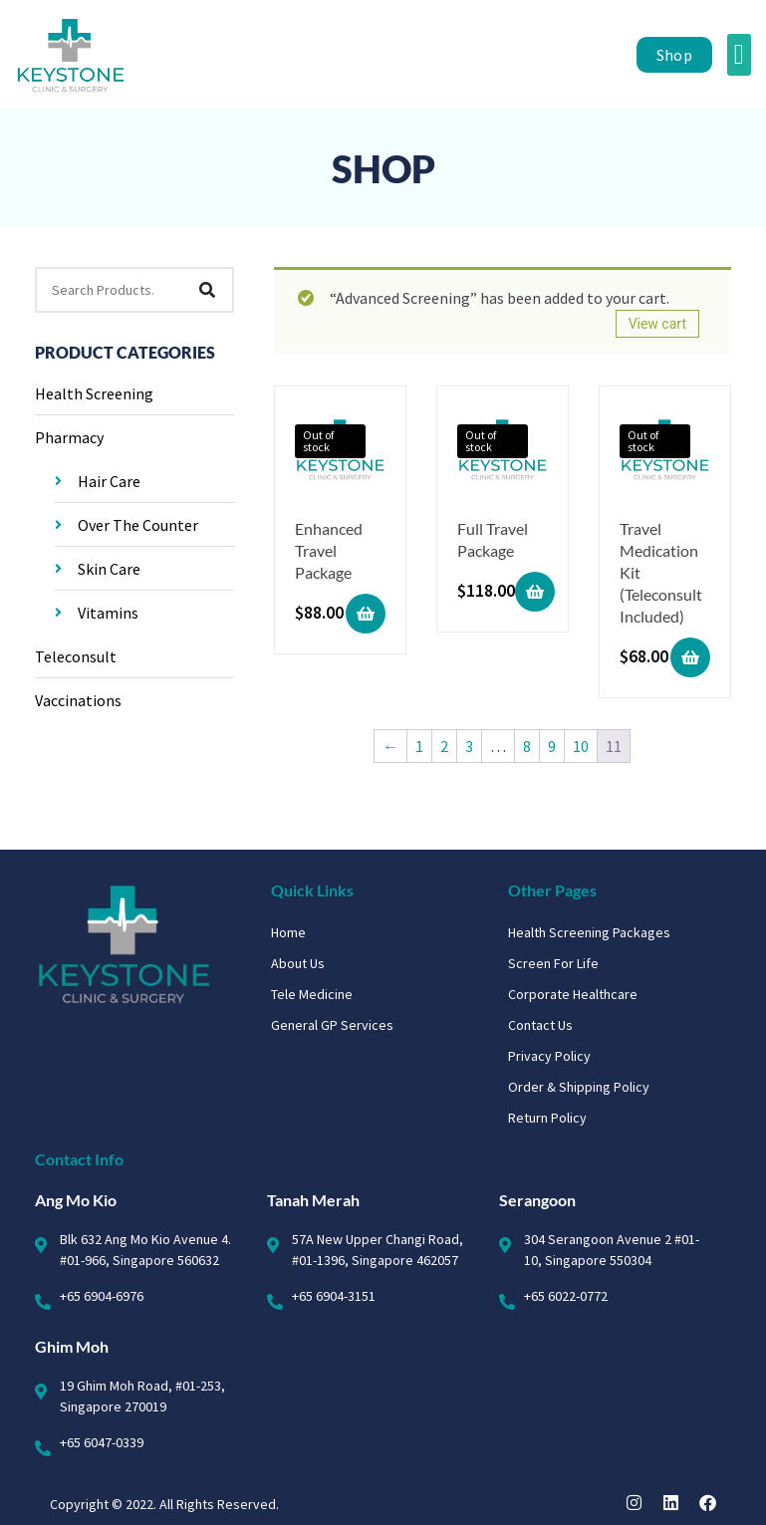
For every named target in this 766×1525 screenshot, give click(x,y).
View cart (657, 324)
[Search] (207, 290)
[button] (739, 55)
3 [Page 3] (469, 746)
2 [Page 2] (444, 746)
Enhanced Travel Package (329, 550)
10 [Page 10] (581, 746)
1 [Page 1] (419, 746)
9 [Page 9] (552, 746)
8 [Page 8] (527, 746)
